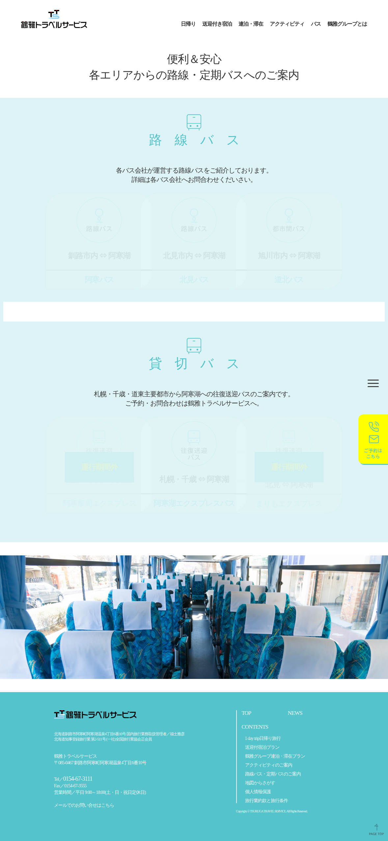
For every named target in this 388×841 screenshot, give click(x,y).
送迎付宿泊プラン (262, 747)
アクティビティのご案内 (268, 765)
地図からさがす (260, 783)
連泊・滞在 (250, 24)
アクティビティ (287, 24)
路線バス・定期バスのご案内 (273, 774)
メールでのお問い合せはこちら (84, 805)
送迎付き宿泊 (217, 24)
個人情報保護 (258, 792)
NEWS (295, 713)
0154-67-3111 (78, 779)
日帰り (188, 24)
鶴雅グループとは (347, 24)
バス (316, 24)
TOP (246, 713)
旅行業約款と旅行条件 (266, 801)
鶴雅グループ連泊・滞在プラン (275, 756)
